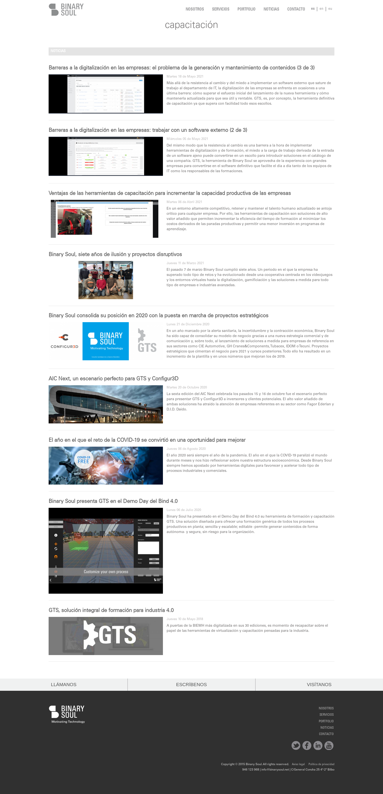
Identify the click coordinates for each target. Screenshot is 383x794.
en (321, 9)
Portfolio (246, 9)
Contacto (296, 9)
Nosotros (195, 9)
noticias (271, 9)
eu (330, 9)
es (313, 9)
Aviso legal (298, 764)
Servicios (220, 9)
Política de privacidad (321, 764)
